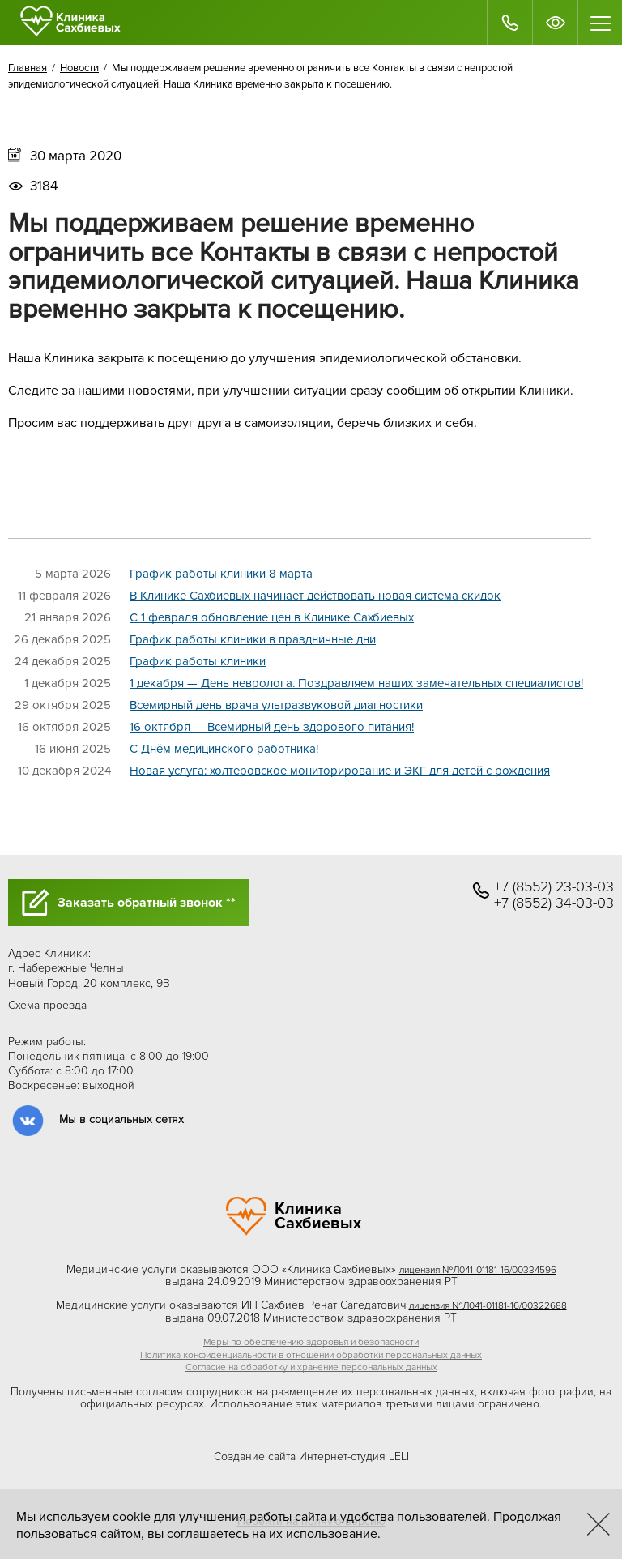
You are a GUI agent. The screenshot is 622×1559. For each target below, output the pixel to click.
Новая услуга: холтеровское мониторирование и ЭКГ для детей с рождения (340, 770)
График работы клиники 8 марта (221, 573)
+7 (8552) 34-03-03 (554, 903)
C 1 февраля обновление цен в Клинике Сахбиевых (272, 617)
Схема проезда (47, 1005)
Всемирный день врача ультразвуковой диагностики (276, 705)
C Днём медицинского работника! (224, 748)
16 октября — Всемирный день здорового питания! (272, 727)
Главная (27, 68)
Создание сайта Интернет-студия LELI (311, 1456)
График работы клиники (198, 661)
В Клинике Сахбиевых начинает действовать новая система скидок (315, 595)
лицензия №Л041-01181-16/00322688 (488, 1306)
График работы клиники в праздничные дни (253, 639)
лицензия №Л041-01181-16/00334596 (477, 1270)
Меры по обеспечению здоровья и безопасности (311, 1342)
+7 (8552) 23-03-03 (554, 887)
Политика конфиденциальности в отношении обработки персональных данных (311, 1355)
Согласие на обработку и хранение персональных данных (311, 1367)
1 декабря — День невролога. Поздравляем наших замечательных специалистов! (356, 683)
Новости (79, 68)
